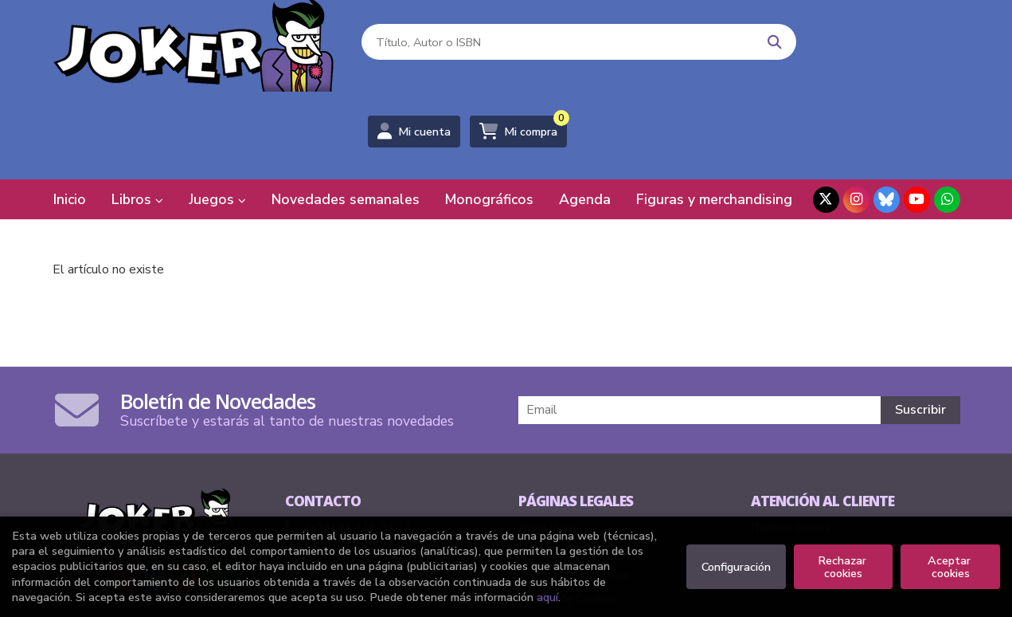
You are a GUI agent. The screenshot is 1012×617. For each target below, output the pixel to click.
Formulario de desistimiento (822, 491)
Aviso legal (547, 443)
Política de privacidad (572, 491)
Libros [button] (137, 115)
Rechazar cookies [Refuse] (843, 566)
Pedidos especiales (800, 467)
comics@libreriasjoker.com (363, 467)
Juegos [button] (217, 115)
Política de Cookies (567, 515)
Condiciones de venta (573, 467)
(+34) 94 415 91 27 (359, 443)
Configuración (736, 567)
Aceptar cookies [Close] (951, 566)
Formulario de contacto (357, 491)
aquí (547, 597)
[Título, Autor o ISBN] (523, 48)
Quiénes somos (790, 443)
